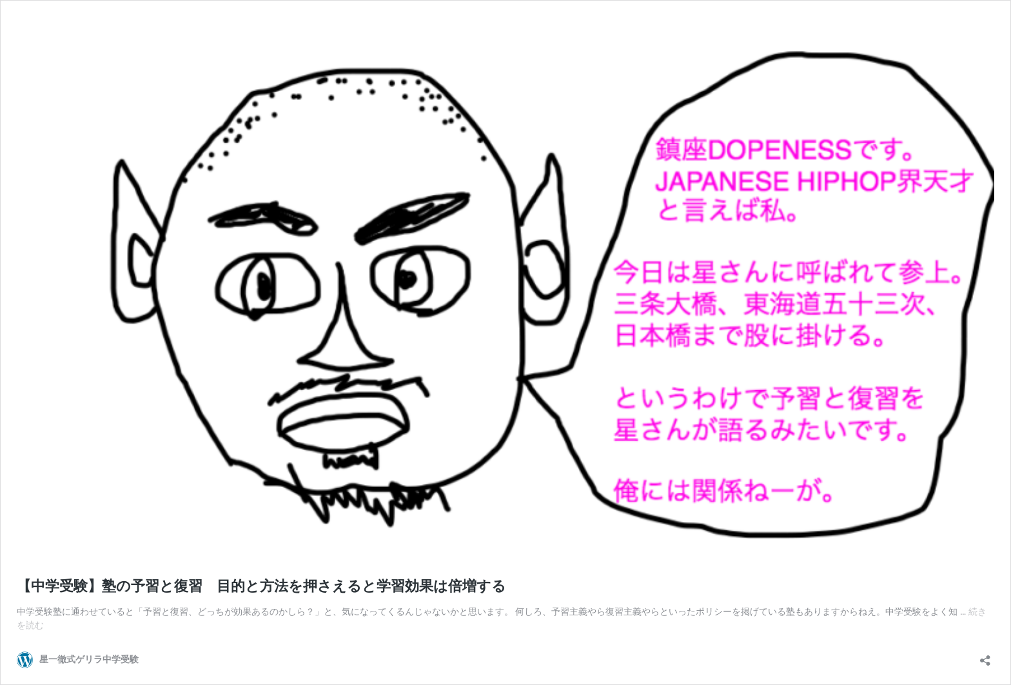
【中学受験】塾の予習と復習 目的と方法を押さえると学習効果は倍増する (261, 586)
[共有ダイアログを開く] (985, 656)
